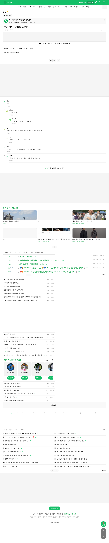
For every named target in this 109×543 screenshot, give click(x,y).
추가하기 (11, 378)
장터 (44, 7)
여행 (10, 22)
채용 (53, 514)
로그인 (47, 168)
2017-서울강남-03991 (67, 517)
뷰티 (59, 7)
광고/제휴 (48, 514)
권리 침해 (60, 514)
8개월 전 (6, 30)
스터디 (64, 7)
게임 (82, 7)
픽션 (49, 7)
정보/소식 (18, 252)
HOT (19, 7)
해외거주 (24, 22)
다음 (80, 413)
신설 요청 (7, 15)
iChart (70, 7)
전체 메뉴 (49, 360)
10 (63, 413)
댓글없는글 (39, 252)
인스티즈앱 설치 (54, 508)
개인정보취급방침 (70, 514)
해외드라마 (33, 22)
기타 (31, 252)
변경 (87, 7)
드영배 (39, 7)
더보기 (54, 405)
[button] (53, 247)
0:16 (103, 429)
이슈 (24, 7)
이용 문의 (40, 514)
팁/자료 (25, 252)
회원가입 (90, 2)
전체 (6, 252)
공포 (54, 7)
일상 (29, 7)
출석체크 (77, 7)
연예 (34, 7)
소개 (34, 514)
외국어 (16, 22)
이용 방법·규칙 (82, 2)
